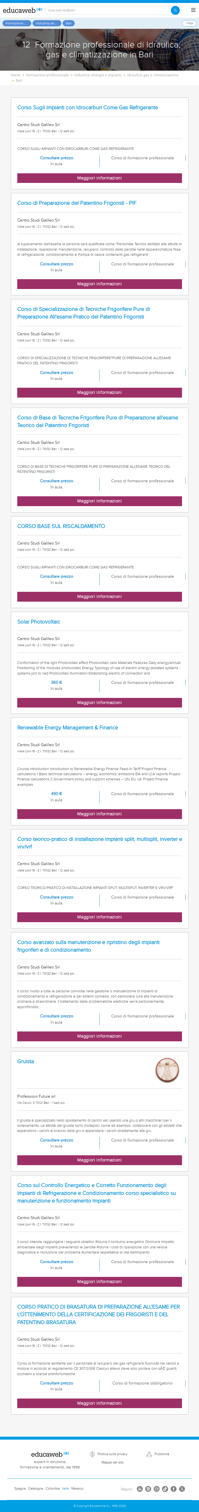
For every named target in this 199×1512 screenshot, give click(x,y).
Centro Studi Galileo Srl (38, 124)
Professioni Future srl (36, 1096)
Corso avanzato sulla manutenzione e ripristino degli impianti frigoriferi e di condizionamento (88, 946)
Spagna (20, 1489)
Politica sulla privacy (112, 1454)
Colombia (53, 1489)
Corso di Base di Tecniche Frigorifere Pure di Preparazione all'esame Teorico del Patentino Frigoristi (97, 422)
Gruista (25, 1062)
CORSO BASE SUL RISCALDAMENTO (61, 526)
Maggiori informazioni (99, 178)
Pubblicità (162, 1454)
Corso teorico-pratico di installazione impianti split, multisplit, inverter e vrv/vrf (99, 843)
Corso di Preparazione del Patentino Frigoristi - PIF (76, 203)
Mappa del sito (113, 1462)
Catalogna (35, 1489)
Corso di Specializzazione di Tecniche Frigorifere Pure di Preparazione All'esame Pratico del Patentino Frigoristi (83, 313)
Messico (77, 1489)
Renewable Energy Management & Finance (67, 728)
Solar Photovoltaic (38, 622)
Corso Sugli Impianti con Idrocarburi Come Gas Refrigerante (87, 108)
